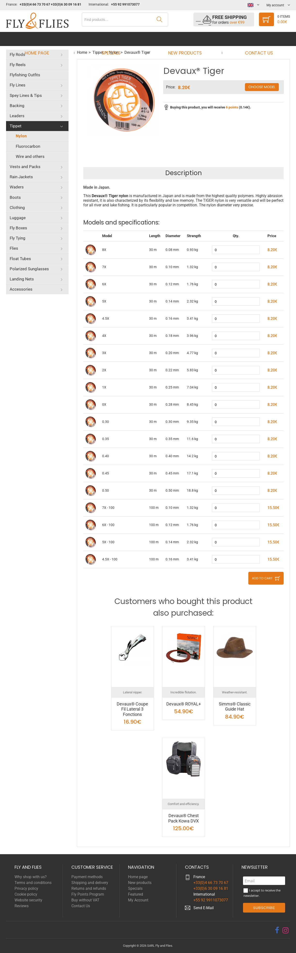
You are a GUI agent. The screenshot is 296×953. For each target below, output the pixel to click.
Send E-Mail (203, 908)
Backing (17, 105)
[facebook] (277, 930)
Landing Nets (22, 279)
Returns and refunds (88, 888)
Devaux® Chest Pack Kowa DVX (183, 818)
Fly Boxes (18, 227)
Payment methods (87, 877)
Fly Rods (17, 54)
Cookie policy (26, 894)
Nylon (21, 135)
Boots (15, 197)
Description (183, 173)
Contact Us (254, 39)
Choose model (261, 87)
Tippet (16, 126)
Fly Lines (17, 85)
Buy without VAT (85, 900)
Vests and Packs (25, 166)
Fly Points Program (87, 894)
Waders (17, 187)
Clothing (17, 207)
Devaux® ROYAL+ (183, 703)
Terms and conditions (33, 882)
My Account (138, 900)
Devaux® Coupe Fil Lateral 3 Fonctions (132, 709)
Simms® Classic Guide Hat (234, 706)
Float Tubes (20, 258)
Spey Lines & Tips (26, 95)
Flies (14, 248)
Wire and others (30, 156)
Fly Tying (17, 238)
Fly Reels (18, 64)
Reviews (22, 906)
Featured (135, 894)
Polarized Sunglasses (29, 268)
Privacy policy (26, 888)
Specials (112, 39)
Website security (28, 900)
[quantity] (236, 250)
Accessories (21, 289)
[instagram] (285, 930)
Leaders (17, 115)
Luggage (18, 217)
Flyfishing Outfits (25, 74)
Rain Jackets (21, 176)
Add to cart (262, 578)
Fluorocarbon (28, 146)
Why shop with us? (31, 877)
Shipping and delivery (89, 882)
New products (183, 39)
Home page (41, 39)
